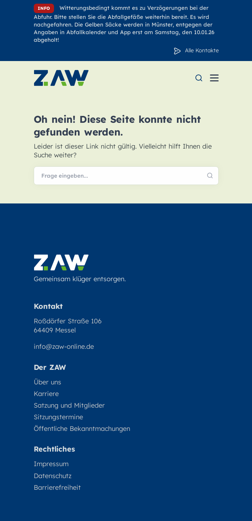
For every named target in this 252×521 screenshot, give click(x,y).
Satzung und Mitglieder (69, 405)
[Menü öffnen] (214, 77)
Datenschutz (52, 476)
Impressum (51, 464)
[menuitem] (199, 78)
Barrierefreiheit (57, 487)
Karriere (46, 393)
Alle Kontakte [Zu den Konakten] (202, 50)
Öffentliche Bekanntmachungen (82, 428)
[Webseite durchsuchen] (126, 175)
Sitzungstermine (58, 417)
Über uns (47, 382)
